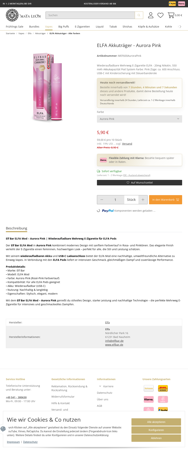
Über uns (102, 401)
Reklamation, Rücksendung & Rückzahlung (69, 390)
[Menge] (115, 202)
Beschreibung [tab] (16, 231)
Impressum (15, 442)
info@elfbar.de (114, 343)
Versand (127, 146)
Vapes (49, 29)
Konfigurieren (154, 430)
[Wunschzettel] (160, 16)
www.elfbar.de (114, 347)
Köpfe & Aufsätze (148, 29)
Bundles (34, 29)
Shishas (127, 29)
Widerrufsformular (63, 399)
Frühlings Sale (14, 29)
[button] (150, 16)
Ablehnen (154, 438)
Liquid (100, 29)
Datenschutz (104, 395)
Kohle (168, 29)
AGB (99, 408)
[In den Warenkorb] (165, 202)
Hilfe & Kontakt (60, 405)
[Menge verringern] (101, 202)
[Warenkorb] (173, 16)
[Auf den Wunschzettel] (139, 185)
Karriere (108, 389)
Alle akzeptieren (154, 422)
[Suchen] (93, 16)
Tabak (113, 29)
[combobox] (139, 121)
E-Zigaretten (82, 29)
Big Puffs (63, 29)
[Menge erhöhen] (142, 202)
